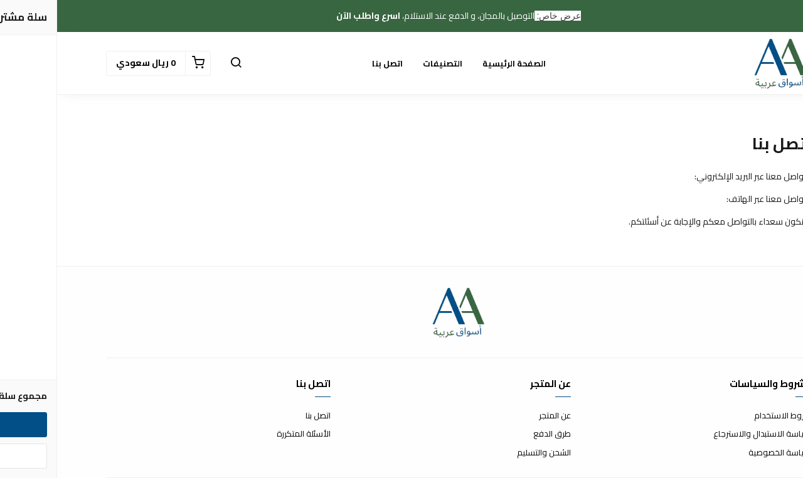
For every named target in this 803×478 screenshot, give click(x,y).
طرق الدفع (495, 434)
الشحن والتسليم (487, 453)
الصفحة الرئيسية (457, 63)
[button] (178, 63)
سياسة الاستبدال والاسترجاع (705, 434)
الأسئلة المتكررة (247, 434)
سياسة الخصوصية (722, 453)
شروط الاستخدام (725, 416)
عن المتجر (498, 416)
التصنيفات (385, 63)
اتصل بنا (330, 63)
